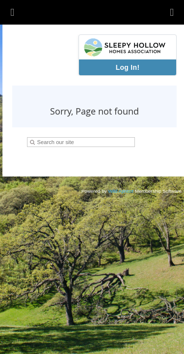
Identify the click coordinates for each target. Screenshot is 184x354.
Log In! (128, 67)
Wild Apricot (120, 191)
